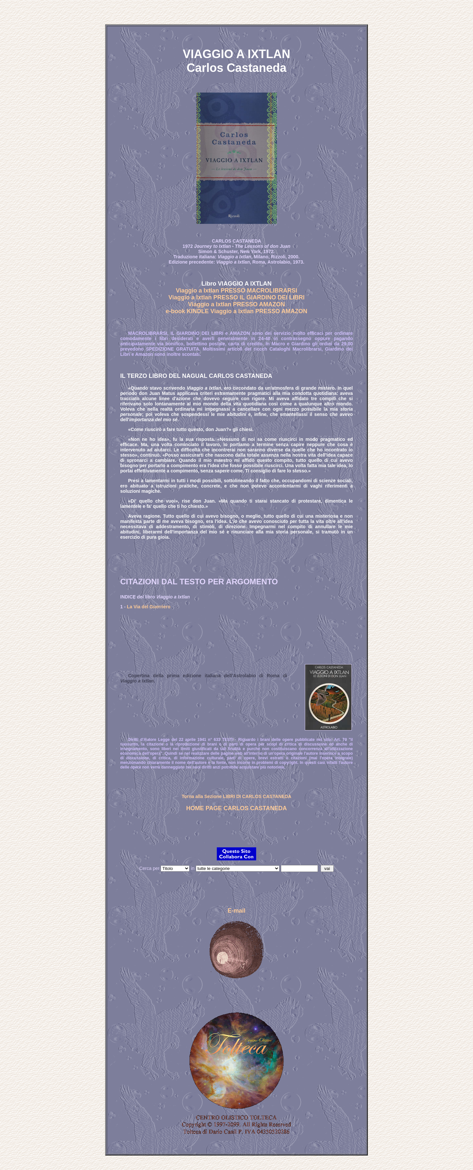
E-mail (236, 910)
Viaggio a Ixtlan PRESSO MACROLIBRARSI (236, 290)
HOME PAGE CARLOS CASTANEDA (236, 808)
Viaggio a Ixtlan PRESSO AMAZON (236, 304)
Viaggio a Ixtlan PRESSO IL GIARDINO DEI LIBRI (236, 297)
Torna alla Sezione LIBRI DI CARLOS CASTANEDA (236, 796)
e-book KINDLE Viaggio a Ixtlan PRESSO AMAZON (236, 311)
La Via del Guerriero (148, 606)
